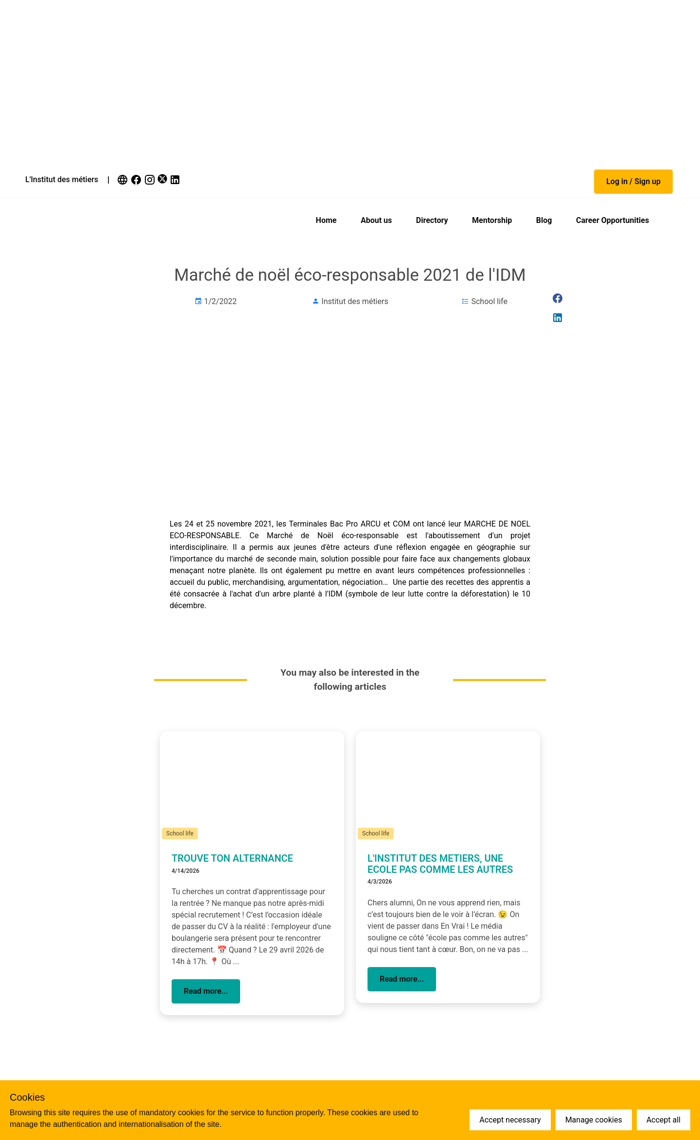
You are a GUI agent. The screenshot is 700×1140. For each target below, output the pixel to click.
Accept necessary (510, 1119)
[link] (123, 180)
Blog (544, 220)
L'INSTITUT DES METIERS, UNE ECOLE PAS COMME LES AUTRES (440, 863)
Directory (432, 220)
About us (376, 220)
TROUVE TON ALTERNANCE (232, 858)
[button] (633, 182)
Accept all (664, 1119)
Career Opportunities (612, 220)
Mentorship (492, 220)
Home (326, 220)
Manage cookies (593, 1119)
